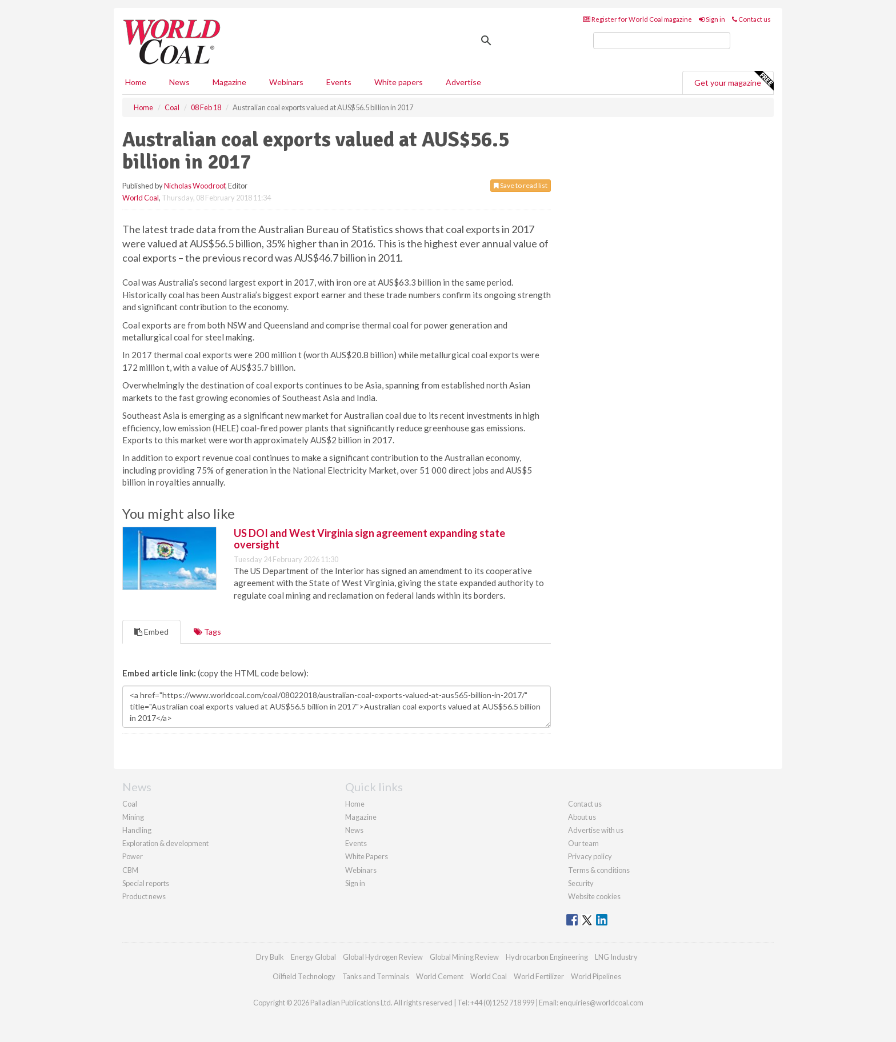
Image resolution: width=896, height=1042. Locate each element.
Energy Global (313, 956)
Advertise (463, 82)
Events (338, 82)
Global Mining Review (464, 956)
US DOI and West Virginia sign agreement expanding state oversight (369, 539)
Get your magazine (733, 81)
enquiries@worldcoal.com (601, 1002)
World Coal (140, 197)
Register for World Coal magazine (637, 19)
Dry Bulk (270, 956)
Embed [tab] (151, 631)
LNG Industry (616, 956)
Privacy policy (590, 856)
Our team (583, 843)
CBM (130, 870)
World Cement (439, 976)
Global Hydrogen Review (383, 956)
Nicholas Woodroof (194, 185)
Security (581, 883)
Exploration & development (165, 843)
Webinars (286, 82)
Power (132, 856)
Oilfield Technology (304, 976)
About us (582, 816)
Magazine (229, 82)
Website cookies (594, 896)
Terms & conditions (599, 870)
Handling (136, 830)
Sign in (712, 19)
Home (135, 82)
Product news (144, 896)
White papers (398, 82)
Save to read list (520, 185)
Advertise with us (595, 830)
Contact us (751, 19)
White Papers (366, 856)
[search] (661, 40)
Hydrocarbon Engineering (547, 956)
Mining (133, 816)
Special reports (145, 883)
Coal (129, 803)
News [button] (179, 82)
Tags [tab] (207, 631)
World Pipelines (596, 976)
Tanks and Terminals (375, 976)
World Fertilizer (539, 976)
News (354, 830)
